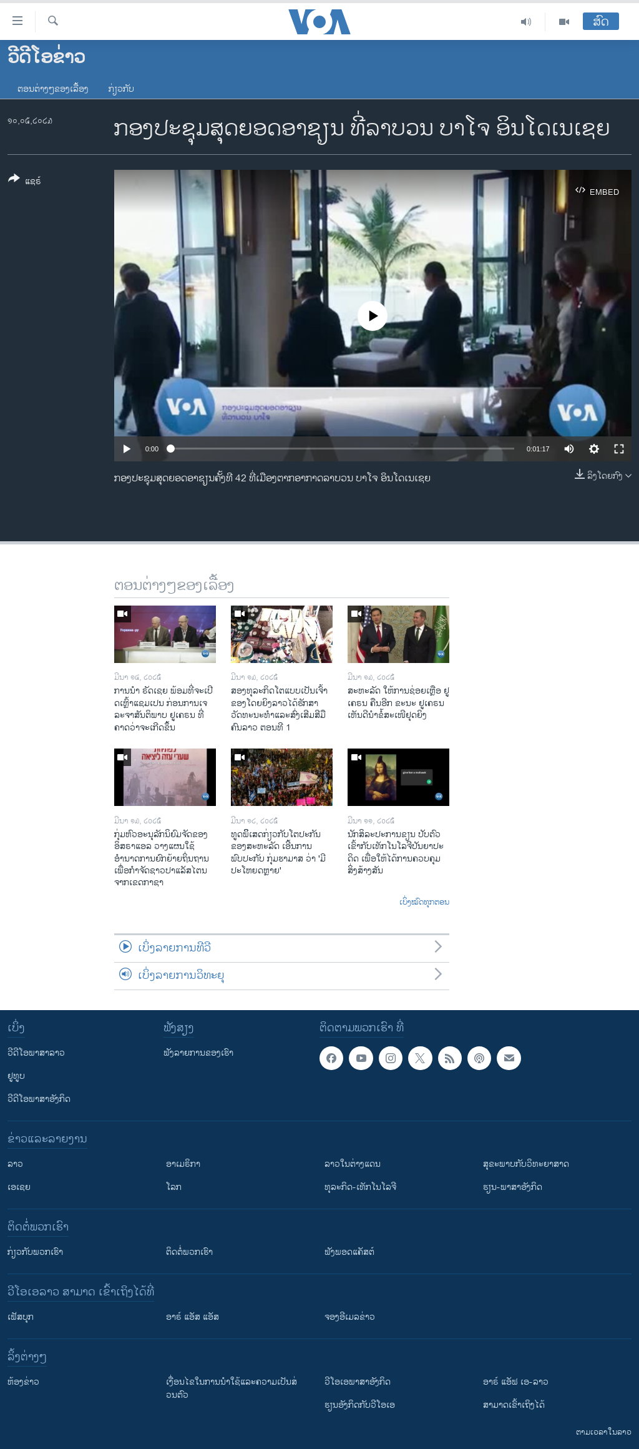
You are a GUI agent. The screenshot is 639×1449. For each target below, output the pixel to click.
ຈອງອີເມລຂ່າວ (349, 1317)
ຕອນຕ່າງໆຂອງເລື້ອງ (53, 89)
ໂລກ (174, 1187)
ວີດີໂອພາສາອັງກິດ (39, 1099)
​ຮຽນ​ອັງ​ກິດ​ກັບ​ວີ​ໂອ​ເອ (359, 1405)
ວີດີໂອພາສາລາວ (36, 1052)
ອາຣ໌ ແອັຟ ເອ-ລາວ (516, 1381)
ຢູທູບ (16, 1076)
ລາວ (15, 1164)
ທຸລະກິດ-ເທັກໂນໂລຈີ (360, 1187)
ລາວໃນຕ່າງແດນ (352, 1164)
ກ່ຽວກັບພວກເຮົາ (35, 1252)
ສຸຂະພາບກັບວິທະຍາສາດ (526, 1164)
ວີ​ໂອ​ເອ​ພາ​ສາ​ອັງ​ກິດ (357, 1381)
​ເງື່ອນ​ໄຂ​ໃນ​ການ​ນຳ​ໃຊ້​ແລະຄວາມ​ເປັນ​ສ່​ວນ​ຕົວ (231, 1388)
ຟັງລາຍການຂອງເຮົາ (198, 1052)
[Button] (24, 182)
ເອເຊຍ (19, 1187)
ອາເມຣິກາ (183, 1164)
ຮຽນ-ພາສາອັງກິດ (512, 1187)
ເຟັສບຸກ (20, 1317)
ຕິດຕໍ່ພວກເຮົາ (189, 1252)
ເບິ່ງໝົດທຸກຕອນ (424, 902)
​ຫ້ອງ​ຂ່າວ (23, 1381)
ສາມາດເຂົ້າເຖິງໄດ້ (514, 1405)
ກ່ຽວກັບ (121, 89)
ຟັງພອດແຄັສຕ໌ (349, 1252)
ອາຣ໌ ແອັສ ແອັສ (192, 1317)
